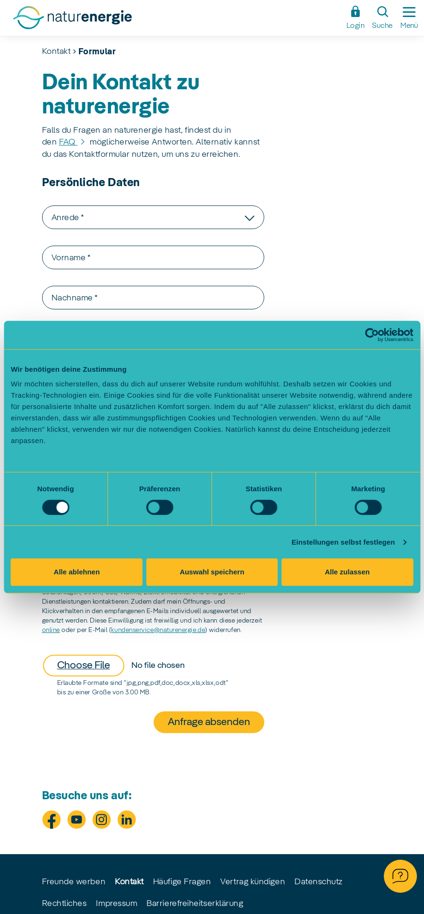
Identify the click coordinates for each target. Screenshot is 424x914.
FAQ (68, 142)
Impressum (116, 903)
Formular (97, 52)
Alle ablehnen (77, 572)
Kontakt (56, 51)
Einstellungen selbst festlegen (343, 542)
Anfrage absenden (209, 722)
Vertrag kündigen (252, 882)
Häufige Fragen (182, 882)
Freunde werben (74, 882)
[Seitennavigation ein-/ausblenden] (409, 18)
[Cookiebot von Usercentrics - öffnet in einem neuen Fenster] (371, 335)
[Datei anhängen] (130, 665)
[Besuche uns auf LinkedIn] (126, 819)
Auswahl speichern (212, 572)
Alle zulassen (347, 572)
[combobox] (153, 217)
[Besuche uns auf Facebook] (51, 819)
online (51, 630)
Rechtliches (64, 903)
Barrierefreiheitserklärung (195, 903)
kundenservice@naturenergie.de (158, 630)
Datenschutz (318, 882)
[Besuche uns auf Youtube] (76, 819)
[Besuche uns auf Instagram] (101, 819)
